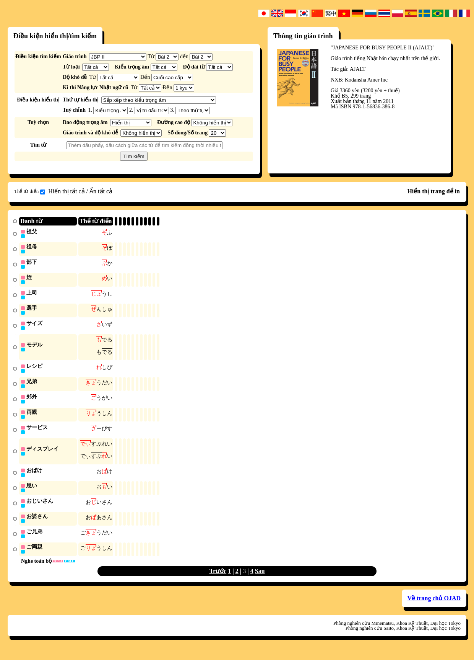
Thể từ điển (29, 191)
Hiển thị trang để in (433, 191)
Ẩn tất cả (100, 191)
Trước (217, 579)
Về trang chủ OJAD (434, 606)
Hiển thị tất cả (66, 191)
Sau (260, 579)
